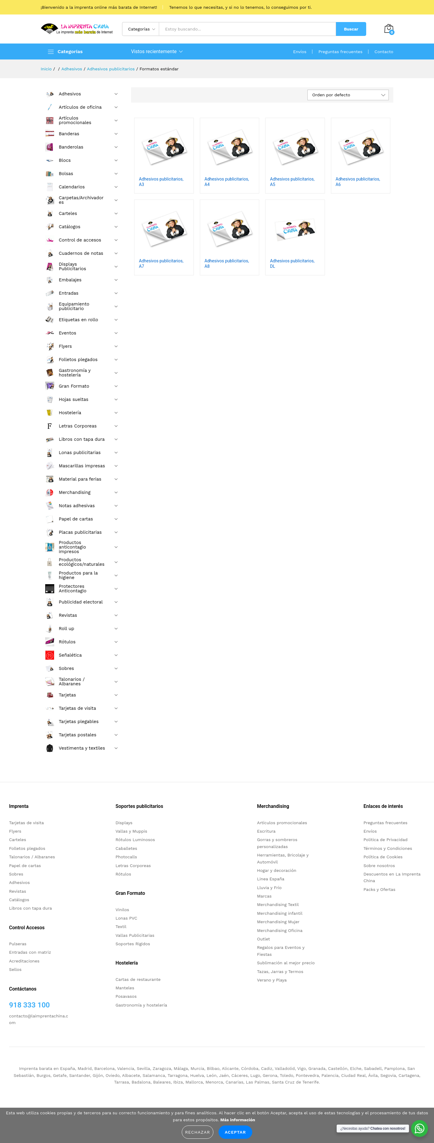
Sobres (16, 874)
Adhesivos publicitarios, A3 (161, 182)
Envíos (299, 51)
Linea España (271, 878)
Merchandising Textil (278, 904)
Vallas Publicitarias (134, 935)
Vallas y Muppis (131, 831)
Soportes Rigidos (132, 943)
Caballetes (126, 848)
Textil (120, 926)
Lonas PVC (126, 918)
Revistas (17, 891)
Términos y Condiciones (387, 848)
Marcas (264, 896)
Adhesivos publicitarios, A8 (227, 263)
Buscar (351, 29)
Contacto (384, 51)
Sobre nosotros (379, 865)
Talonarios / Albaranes (32, 856)
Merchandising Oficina (280, 930)
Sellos (15, 969)
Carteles (17, 839)
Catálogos (19, 899)
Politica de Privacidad (385, 839)
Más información (237, 1119)
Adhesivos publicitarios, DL (292, 263)
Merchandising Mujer (278, 921)
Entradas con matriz (30, 952)
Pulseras (18, 943)
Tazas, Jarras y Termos (280, 971)
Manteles (124, 987)
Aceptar (235, 1132)
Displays (123, 822)
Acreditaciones (24, 961)
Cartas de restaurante (138, 979)
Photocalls (126, 856)
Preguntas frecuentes (341, 51)
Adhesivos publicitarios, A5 (292, 182)
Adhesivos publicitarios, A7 (161, 263)
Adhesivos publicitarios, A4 (227, 182)
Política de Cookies (383, 856)
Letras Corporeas (133, 865)
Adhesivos (19, 882)
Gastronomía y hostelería (141, 1005)
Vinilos (122, 909)
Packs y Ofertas (379, 889)
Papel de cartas (25, 865)
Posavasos (126, 996)
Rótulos (123, 874)
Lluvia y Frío (269, 887)
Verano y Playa (272, 980)
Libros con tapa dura (30, 908)
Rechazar (197, 1132)
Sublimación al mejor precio (286, 962)
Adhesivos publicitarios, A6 (358, 182)
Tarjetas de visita (26, 822)
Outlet (263, 938)
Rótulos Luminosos (135, 839)
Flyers (15, 831)
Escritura (266, 831)
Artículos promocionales (282, 822)
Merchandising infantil (280, 913)
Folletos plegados (27, 848)
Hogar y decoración (277, 870)
